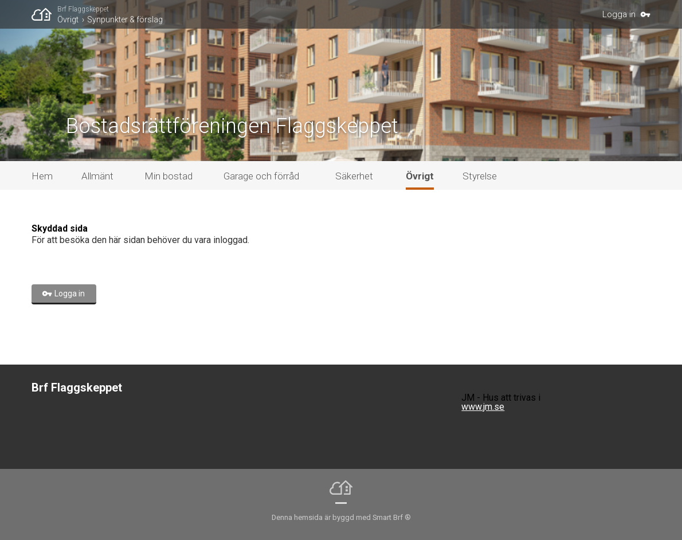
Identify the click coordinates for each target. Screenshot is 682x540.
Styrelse (479, 176)
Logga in (619, 14)
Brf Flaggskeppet (83, 9)
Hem (42, 176)
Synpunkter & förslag (125, 19)
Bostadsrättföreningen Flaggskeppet (232, 126)
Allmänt (97, 176)
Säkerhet (354, 176)
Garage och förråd (261, 176)
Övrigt (68, 19)
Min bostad (168, 176)
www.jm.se (482, 406)
